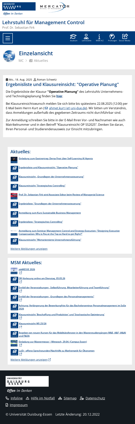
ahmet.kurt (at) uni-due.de (67, 108)
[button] (124, 38)
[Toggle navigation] (8, 38)
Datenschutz (92, 398)
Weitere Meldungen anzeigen (29, 249)
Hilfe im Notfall (40, 398)
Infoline (14, 398)
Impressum (17, 405)
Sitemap (67, 398)
